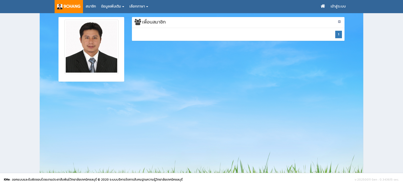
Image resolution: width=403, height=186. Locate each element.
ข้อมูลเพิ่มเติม (112, 6)
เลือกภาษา (138, 6)
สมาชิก (91, 6)
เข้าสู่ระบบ (338, 6)
